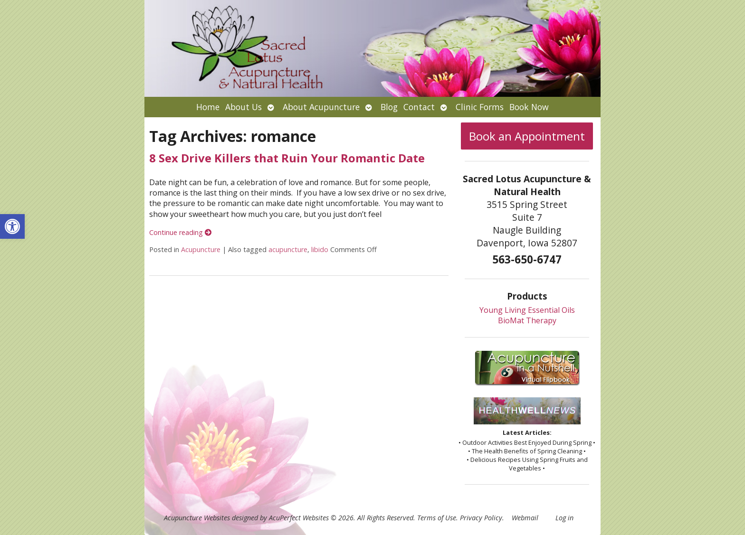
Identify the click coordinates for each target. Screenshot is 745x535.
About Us (243, 107)
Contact (419, 107)
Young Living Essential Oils (527, 310)
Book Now (529, 107)
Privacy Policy (481, 517)
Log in (564, 517)
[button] (12, 226)
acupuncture (287, 249)
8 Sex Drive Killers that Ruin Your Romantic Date (287, 158)
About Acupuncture (321, 107)
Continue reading (180, 232)
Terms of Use (436, 517)
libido (319, 249)
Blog (389, 107)
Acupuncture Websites (197, 517)
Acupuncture (200, 249)
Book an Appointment (527, 136)
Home (208, 107)
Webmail (525, 517)
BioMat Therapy (527, 320)
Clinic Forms (480, 107)
